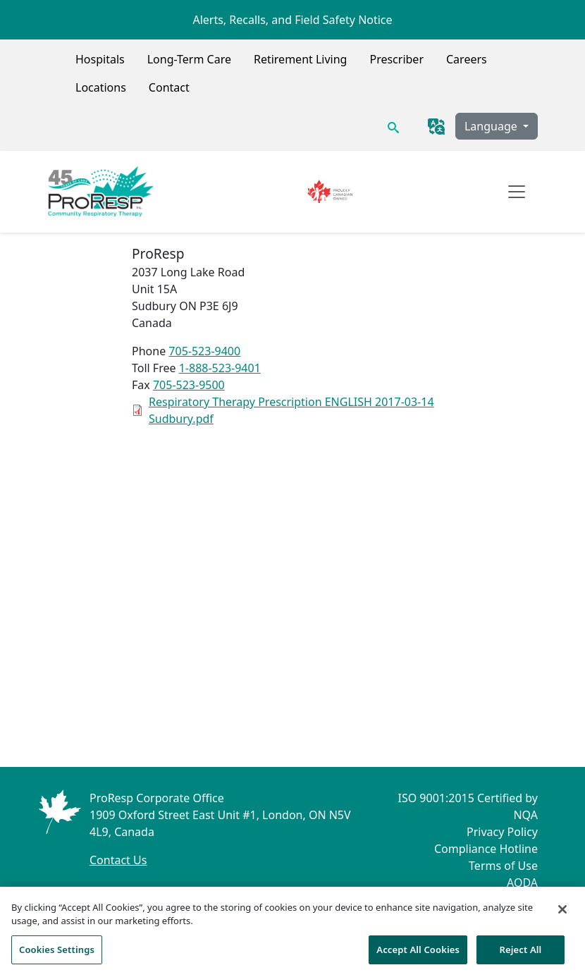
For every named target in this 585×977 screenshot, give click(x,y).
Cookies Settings (56, 953)
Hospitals (100, 59)
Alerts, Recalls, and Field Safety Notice (292, 19)
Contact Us (118, 860)
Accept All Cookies (418, 953)
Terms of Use (503, 865)
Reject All (521, 953)
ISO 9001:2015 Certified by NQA (468, 806)
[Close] (562, 913)
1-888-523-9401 (220, 368)
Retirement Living (300, 59)
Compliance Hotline (486, 848)
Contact (169, 87)
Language (492, 126)
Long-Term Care (189, 59)
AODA (522, 882)
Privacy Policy (502, 832)
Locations (100, 87)
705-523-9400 (204, 351)
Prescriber (396, 59)
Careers (466, 59)
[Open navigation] (516, 191)
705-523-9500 (189, 385)
